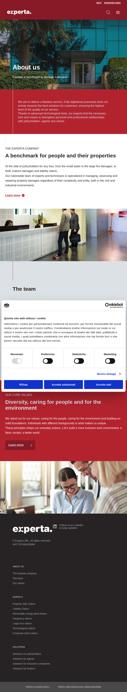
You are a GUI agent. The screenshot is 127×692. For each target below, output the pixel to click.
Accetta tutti (103, 384)
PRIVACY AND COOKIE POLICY (71, 687)
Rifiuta (23, 384)
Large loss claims (22, 623)
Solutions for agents (23, 658)
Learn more (12, 195)
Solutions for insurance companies (31, 663)
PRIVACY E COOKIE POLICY (38, 687)
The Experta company (25, 573)
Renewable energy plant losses (30, 613)
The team (18, 578)
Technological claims (24, 628)
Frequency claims (22, 618)
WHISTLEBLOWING (93, 687)
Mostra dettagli (106, 373)
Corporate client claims (25, 633)
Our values (19, 583)
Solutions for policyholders (27, 653)
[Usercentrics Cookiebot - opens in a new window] (107, 305)
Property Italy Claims (24, 603)
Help (98, 3)
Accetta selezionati (63, 384)
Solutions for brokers (24, 668)
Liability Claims (21, 608)
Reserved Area (112, 3)
